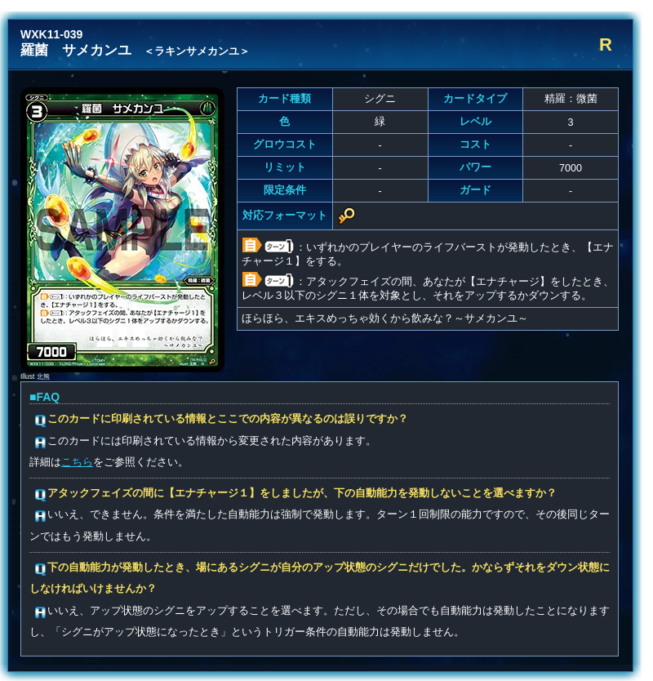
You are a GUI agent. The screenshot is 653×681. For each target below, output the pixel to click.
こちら (77, 462)
